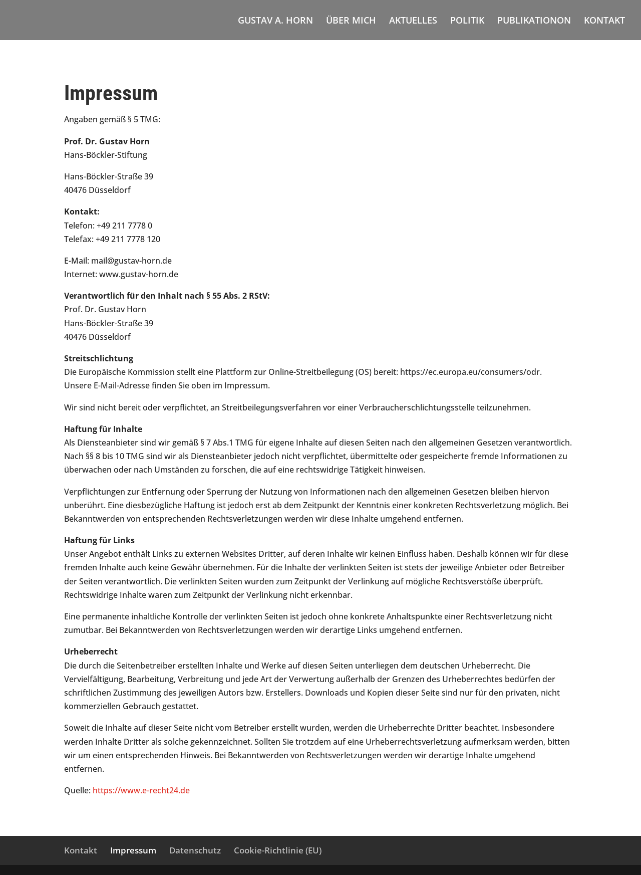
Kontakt (80, 850)
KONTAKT (604, 21)
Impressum (133, 850)
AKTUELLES (413, 21)
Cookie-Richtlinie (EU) (278, 850)
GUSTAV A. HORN (275, 21)
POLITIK (467, 21)
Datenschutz (195, 850)
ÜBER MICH (351, 21)
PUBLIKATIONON (534, 21)
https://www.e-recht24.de (141, 790)
